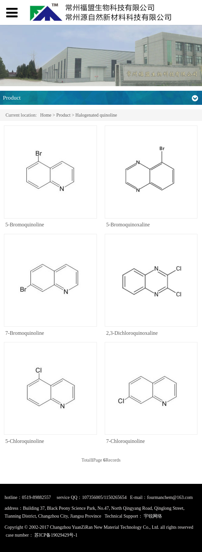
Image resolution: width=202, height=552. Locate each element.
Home (45, 115)
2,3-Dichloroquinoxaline (132, 333)
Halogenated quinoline (96, 115)
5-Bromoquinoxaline (128, 224)
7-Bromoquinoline (24, 333)
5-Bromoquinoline (24, 224)
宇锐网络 (153, 516)
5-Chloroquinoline (24, 441)
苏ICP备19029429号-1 (55, 534)
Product (63, 115)
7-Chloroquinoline (125, 441)
